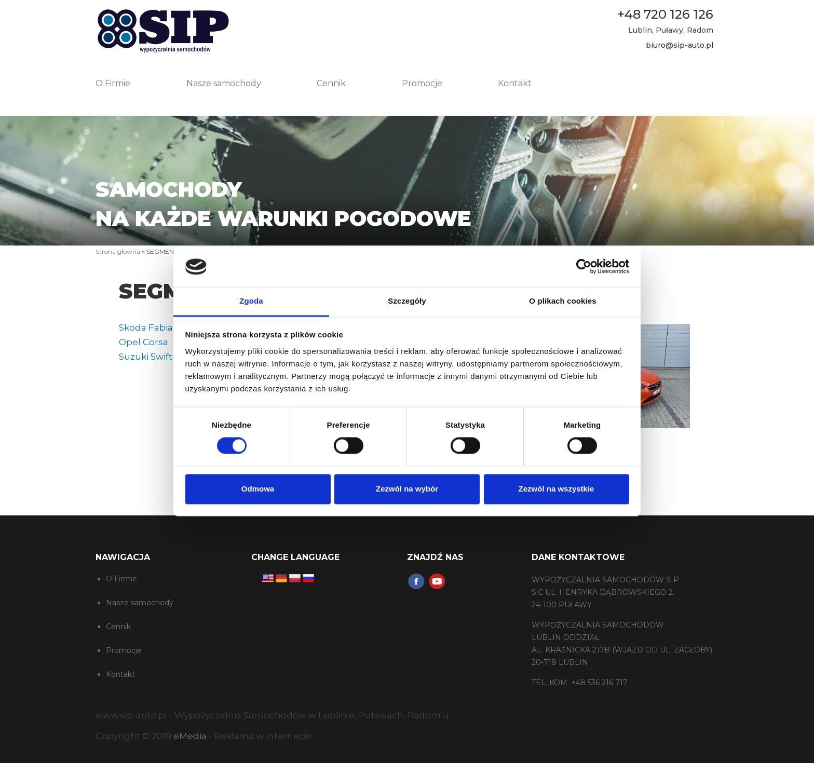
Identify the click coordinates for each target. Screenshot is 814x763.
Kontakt (515, 83)
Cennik (331, 83)
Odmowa (257, 488)
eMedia (190, 736)
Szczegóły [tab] (407, 300)
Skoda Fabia (146, 327)
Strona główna (118, 251)
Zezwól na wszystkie (556, 488)
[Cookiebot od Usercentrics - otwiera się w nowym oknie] (583, 267)
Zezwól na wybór (407, 488)
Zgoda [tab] (251, 300)
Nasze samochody (223, 83)
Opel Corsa (143, 342)
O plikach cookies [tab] (562, 300)
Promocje (422, 83)
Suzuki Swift (145, 356)
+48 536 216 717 (599, 682)
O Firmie (113, 83)
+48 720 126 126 (665, 14)
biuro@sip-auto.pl (679, 45)
